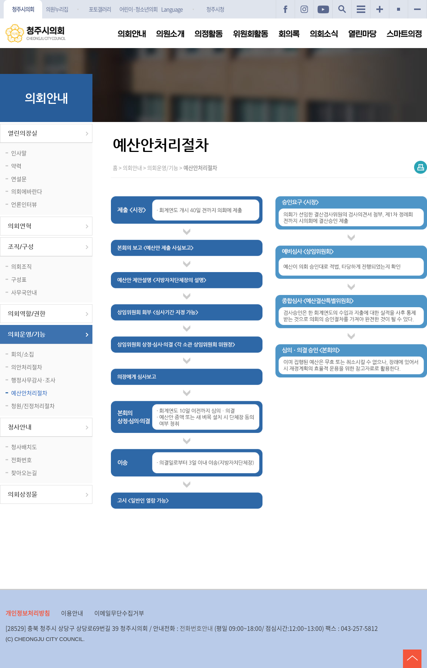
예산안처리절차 (29, 393)
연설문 (19, 178)
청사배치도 (24, 446)
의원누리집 (57, 9)
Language (172, 9)
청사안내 (19, 427)
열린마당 (362, 34)
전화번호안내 (196, 628)
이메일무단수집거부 (119, 612)
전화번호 (21, 459)
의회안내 (132, 34)
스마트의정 (404, 34)
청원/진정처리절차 (33, 405)
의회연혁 (19, 226)
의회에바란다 (26, 191)
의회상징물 (22, 494)
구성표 (19, 279)
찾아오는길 (24, 472)
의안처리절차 (26, 367)
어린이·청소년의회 (138, 9)
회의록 (288, 34)
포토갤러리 (100, 9)
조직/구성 (21, 246)
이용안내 (72, 612)
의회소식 (324, 34)
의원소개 (170, 34)
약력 (16, 166)
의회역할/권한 (26, 313)
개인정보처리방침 (28, 612)
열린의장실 (22, 133)
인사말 (19, 153)
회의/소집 (22, 354)
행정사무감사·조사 (33, 380)
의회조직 (21, 266)
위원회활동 (250, 34)
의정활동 (208, 34)
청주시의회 (23, 9)
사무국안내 (24, 292)
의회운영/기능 (26, 334)
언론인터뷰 (24, 204)
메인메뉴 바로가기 (214, 0)
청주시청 (215, 9)
